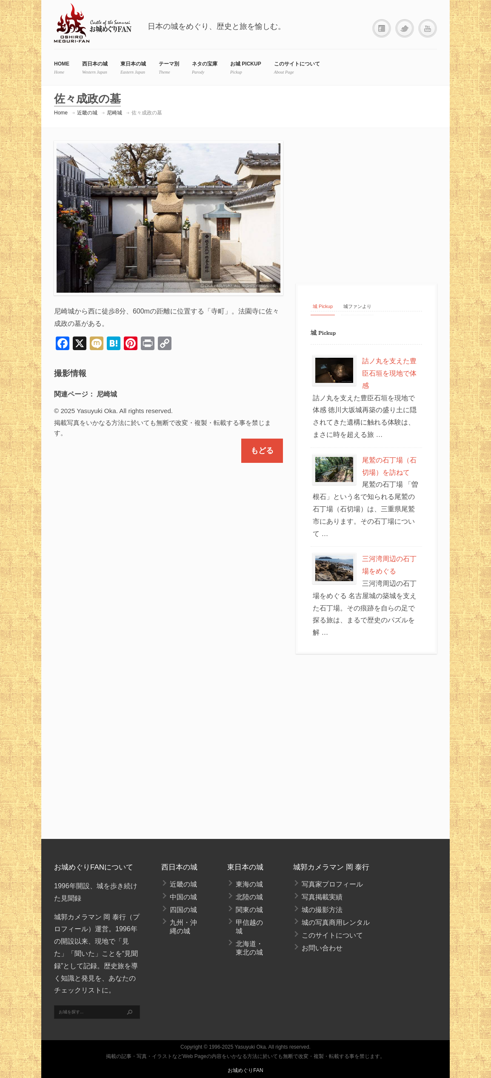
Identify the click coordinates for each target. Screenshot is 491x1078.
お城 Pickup (245, 64)
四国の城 (183, 909)
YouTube (427, 28)
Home (61, 113)
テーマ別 (169, 64)
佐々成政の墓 (146, 113)
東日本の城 (133, 64)
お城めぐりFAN (245, 1070)
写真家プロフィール (332, 884)
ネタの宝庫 (204, 64)
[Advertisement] (367, 204)
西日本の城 (95, 64)
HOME (61, 64)
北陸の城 (249, 897)
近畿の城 (87, 113)
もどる (262, 450)
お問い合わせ (322, 948)
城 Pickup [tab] (323, 306)
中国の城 (183, 897)
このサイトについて (297, 64)
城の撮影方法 (322, 909)
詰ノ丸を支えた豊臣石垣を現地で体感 (389, 373)
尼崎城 (114, 113)
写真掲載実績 (322, 897)
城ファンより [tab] (357, 306)
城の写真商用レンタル (336, 922)
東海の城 (249, 884)
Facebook (381, 28)
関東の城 (249, 909)
